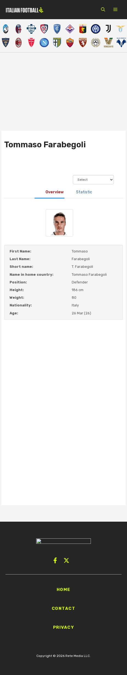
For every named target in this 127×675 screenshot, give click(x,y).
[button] (103, 9)
